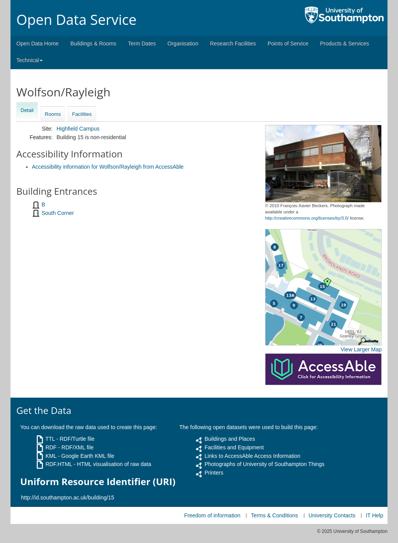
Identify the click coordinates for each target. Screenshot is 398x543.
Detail (27, 110)
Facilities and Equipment (234, 447)
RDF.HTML (58, 464)
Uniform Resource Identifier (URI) (97, 482)
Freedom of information (212, 515)
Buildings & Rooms (93, 43)
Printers (213, 473)
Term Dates (142, 43)
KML (50, 456)
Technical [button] (29, 60)
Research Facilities (233, 43)
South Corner (58, 213)
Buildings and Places (229, 439)
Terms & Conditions (274, 515)
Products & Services (344, 43)
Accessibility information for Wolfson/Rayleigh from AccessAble (107, 167)
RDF (51, 447)
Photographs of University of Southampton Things (264, 464)
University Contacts (332, 515)
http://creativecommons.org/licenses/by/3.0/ (307, 218)
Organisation (183, 43)
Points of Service (287, 43)
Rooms (53, 114)
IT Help (374, 515)
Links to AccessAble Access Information (252, 456)
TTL (50, 439)
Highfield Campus (78, 129)
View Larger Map (361, 349)
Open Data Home (37, 43)
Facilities (82, 114)
